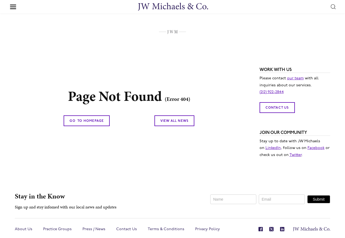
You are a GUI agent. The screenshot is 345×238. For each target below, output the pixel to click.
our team (295, 78)
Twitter (295, 155)
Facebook (316, 148)
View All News (174, 121)
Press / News (93, 229)
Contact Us (277, 107)
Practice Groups (57, 229)
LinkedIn (273, 148)
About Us (23, 229)
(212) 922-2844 (272, 92)
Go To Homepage (87, 121)
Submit (319, 199)
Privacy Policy (207, 229)
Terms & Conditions (166, 229)
